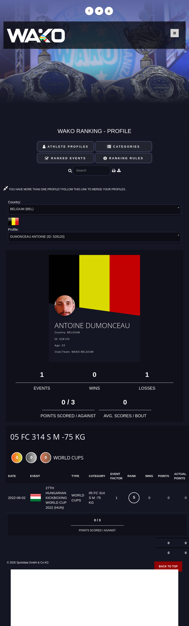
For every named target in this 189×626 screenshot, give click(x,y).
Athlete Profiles (66, 146)
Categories (123, 146)
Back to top (168, 575)
